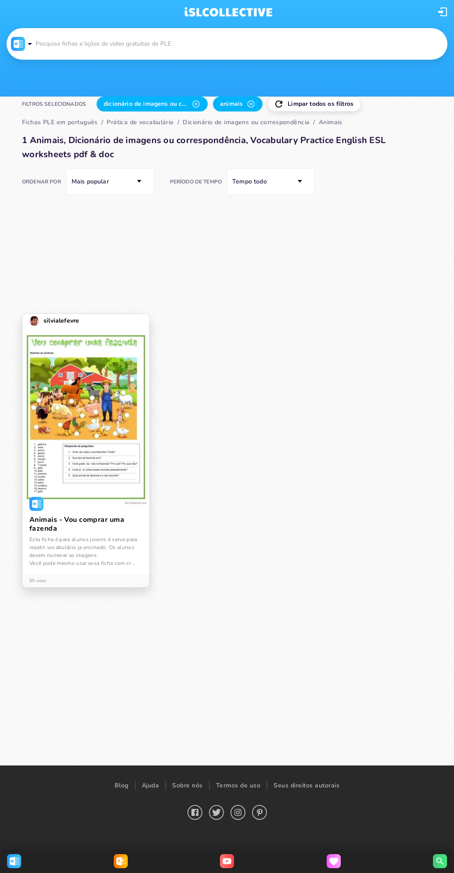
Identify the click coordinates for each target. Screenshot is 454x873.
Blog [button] (122, 785)
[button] (442, 11)
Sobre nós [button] (187, 785)
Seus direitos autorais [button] (306, 785)
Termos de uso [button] (238, 785)
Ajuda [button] (150, 785)
